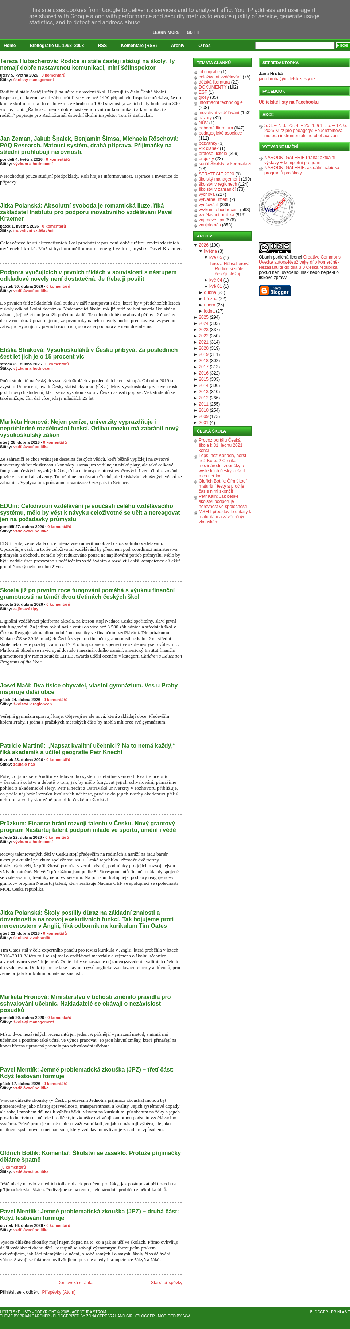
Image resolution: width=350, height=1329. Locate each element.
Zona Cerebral (101, 1316)
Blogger (319, 1312)
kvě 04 (215, 280)
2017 (204, 366)
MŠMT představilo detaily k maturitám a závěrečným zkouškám (225, 516)
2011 (204, 404)
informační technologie (221, 102)
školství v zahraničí (31, 937)
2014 (204, 385)
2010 (204, 410)
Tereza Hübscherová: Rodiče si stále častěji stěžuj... (229, 268)
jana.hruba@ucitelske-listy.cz (287, 78)
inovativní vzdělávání (33, 230)
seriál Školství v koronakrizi (225, 163)
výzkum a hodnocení (33, 164)
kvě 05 (215, 257)
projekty (206, 158)
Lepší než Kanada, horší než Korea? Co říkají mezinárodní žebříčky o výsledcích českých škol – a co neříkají (224, 465)
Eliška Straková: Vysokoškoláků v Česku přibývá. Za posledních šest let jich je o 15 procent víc (89, 353)
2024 (204, 323)
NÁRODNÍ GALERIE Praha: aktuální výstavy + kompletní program (299, 160)
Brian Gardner (35, 1316)
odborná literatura (216, 128)
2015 (204, 379)
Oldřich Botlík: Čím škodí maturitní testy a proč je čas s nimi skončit (223, 486)
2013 (204, 391)
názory (205, 117)
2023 (204, 329)
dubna (210, 292)
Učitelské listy (15, 1312)
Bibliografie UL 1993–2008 (57, 45)
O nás (204, 45)
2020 (204, 348)
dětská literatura (214, 82)
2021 (204, 342)
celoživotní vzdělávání (220, 77)
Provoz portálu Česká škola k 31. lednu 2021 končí (220, 445)
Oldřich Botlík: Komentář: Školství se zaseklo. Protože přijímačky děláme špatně (90, 1156)
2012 (204, 397)
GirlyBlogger (140, 1316)
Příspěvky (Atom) (58, 1292)
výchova (207, 194)
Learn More (166, 32)
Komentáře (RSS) (139, 45)
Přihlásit (340, 1312)
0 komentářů (53, 75)
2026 (204, 245)
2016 (204, 373)
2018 (204, 360)
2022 (204, 335)
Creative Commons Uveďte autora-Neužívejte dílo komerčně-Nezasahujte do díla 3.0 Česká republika (300, 262)
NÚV (203, 122)
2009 (204, 416)
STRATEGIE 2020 (216, 174)
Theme (6, 1316)
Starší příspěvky (166, 1282)
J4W (186, 1316)
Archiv (177, 45)
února (209, 304)
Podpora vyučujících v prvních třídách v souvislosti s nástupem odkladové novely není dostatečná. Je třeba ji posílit (88, 275)
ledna (209, 311)
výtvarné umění (214, 199)
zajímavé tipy (25, 609)
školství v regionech (32, 704)
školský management (33, 79)
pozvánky (208, 143)
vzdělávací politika (31, 290)
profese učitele (213, 153)
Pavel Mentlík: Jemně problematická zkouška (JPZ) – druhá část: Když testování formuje (89, 1214)
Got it (193, 32)
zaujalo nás (24, 764)
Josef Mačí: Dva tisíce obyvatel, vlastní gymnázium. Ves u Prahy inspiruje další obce (89, 688)
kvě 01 (215, 286)
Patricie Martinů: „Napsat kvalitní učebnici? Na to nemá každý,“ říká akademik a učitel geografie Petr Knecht (88, 749)
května (210, 251)
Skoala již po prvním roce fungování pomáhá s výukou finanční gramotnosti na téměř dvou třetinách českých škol (87, 593)
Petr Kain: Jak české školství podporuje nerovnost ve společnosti (223, 501)
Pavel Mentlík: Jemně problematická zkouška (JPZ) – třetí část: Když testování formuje (87, 1072)
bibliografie (209, 71)
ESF (203, 92)
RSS (102, 45)
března (211, 298)
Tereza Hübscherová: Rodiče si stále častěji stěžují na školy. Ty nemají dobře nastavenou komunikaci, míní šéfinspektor (87, 64)
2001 (204, 422)
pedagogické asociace (220, 133)
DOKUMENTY (213, 87)
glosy (204, 97)
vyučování (208, 204)
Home (10, 45)
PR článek (209, 148)
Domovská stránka (75, 1282)
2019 (204, 354)
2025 (204, 317)
